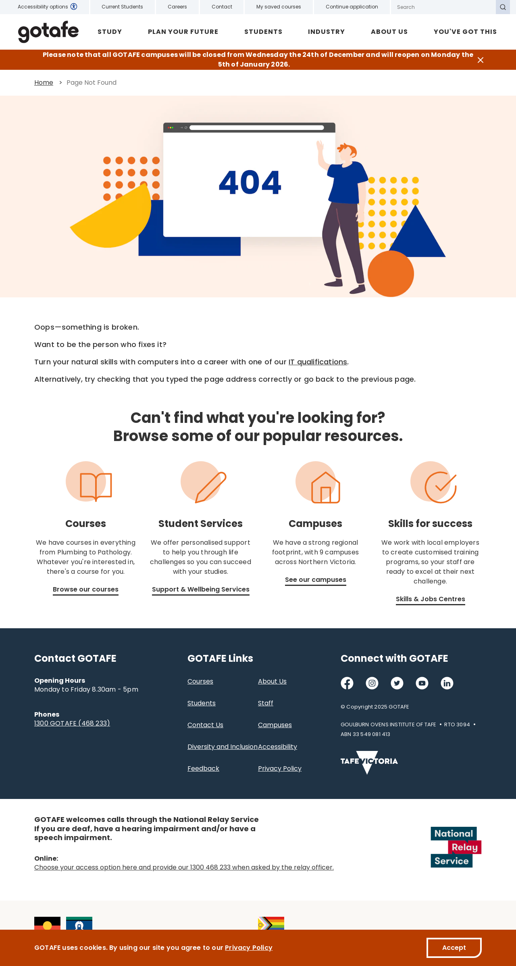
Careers (177, 6)
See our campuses (315, 579)
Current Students (122, 6)
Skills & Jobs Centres (430, 599)
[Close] (480, 59)
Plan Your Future (183, 31)
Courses (200, 681)
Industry (326, 31)
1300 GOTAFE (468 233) (72, 723)
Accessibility (277, 746)
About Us (389, 31)
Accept (454, 947)
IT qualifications (318, 362)
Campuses (275, 725)
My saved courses (278, 6)
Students (263, 31)
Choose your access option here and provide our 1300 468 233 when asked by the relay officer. (184, 867)
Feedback (203, 768)
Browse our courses (86, 589)
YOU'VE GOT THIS (465, 31)
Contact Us (205, 725)
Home (43, 82)
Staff (265, 703)
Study (110, 31)
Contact (222, 6)
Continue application (352, 6)
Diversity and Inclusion (222, 746)
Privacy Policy (280, 768)
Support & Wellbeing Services (201, 589)
